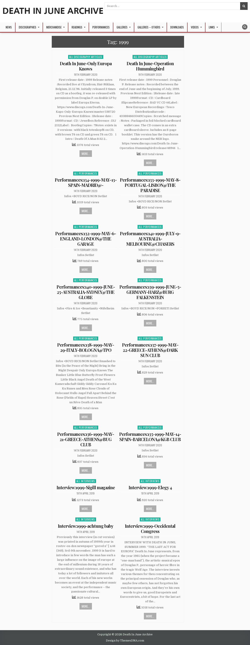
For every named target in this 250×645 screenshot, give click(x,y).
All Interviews (85, 481)
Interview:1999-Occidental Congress (150, 528)
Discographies (27, 27)
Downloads (177, 27)
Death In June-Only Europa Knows (86, 66)
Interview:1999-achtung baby (85, 526)
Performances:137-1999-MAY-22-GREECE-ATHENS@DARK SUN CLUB (150, 350)
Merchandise (54, 27)
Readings (77, 27)
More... (86, 153)
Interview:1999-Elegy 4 (150, 487)
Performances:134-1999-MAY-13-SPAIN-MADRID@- (86, 182)
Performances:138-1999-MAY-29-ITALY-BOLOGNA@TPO (85, 347)
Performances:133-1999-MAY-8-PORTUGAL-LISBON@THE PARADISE (150, 185)
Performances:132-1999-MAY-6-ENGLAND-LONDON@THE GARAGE (85, 238)
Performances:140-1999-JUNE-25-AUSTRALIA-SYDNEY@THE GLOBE (86, 292)
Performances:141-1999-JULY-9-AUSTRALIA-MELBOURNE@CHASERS (150, 238)
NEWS (9, 27)
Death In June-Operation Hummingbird (150, 66)
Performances (101, 27)
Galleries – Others (149, 27)
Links (212, 27)
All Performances (85, 173)
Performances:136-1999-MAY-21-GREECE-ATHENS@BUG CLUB (85, 439)
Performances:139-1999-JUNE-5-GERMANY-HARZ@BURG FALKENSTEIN (150, 292)
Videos (195, 27)
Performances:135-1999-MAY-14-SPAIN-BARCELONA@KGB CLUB (150, 436)
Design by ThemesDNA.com (125, 640)
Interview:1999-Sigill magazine (86, 487)
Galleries (122, 27)
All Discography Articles (85, 57)
